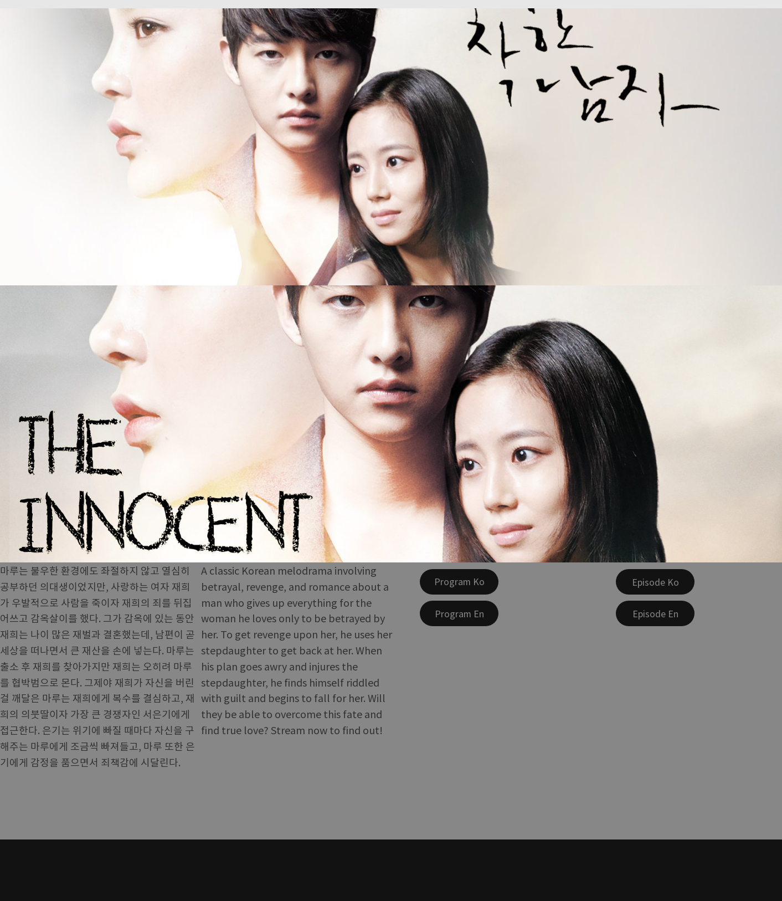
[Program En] (459, 613)
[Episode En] (655, 613)
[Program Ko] (459, 582)
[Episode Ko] (655, 582)
